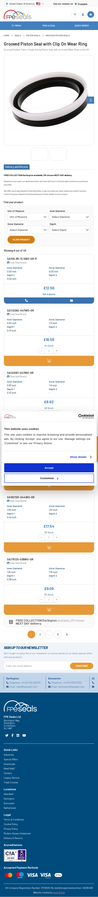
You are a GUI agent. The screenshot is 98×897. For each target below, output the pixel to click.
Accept (48, 467)
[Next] (67, 635)
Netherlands (10, 808)
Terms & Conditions (14, 819)
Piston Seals (33, 35)
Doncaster (9, 803)
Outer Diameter (16, 224)
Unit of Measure (16, 211)
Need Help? (9, 768)
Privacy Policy (11, 829)
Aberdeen (9, 794)
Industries (9, 754)
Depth (53, 224)
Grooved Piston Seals (58, 35)
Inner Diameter (57, 211)
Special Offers (11, 759)
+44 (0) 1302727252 (72, 683)
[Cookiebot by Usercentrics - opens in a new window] (78, 416)
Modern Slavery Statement (17, 833)
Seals (18, 35)
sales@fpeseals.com (26, 686)
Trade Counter (11, 782)
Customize (49, 478)
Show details (78, 456)
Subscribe (82, 666)
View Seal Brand (16, 262)
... (49, 634)
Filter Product (21, 239)
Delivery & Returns (13, 838)
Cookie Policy (11, 824)
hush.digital (59, 892)
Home (6, 35)
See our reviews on (70, 3)
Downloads (9, 764)
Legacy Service (11, 778)
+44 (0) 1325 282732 (31, 683)
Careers (8, 773)
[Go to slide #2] (58, 154)
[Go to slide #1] (39, 154)
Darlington (9, 799)
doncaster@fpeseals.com (71, 686)
